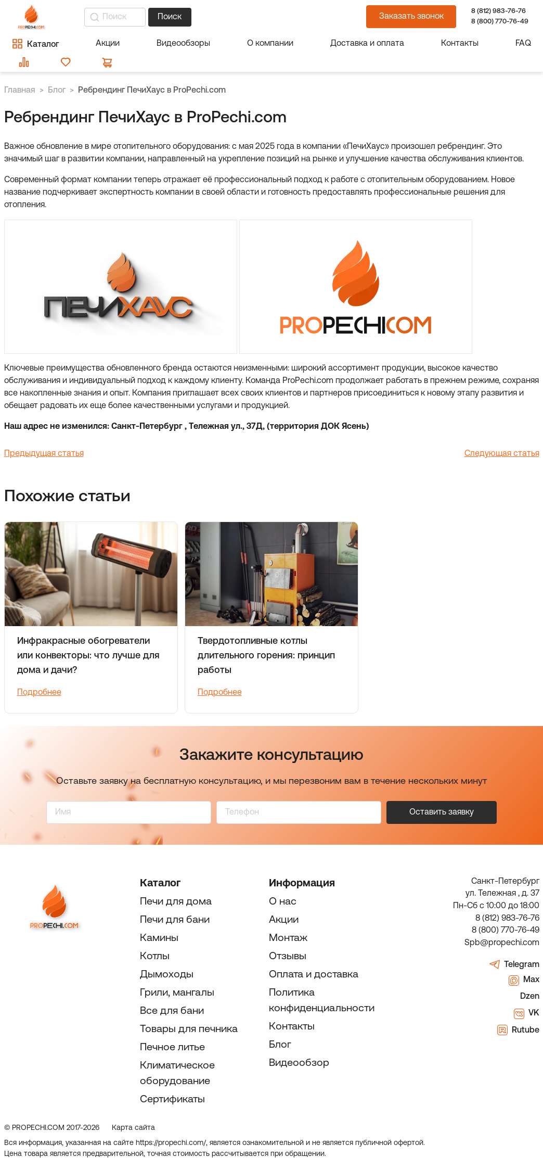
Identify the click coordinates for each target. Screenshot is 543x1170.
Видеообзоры (183, 44)
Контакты (460, 44)
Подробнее (39, 693)
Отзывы (287, 956)
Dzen (522, 997)
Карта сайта (133, 1128)
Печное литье (172, 1047)
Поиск (170, 17)
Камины (159, 938)
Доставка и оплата (367, 44)
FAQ (523, 44)
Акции (108, 44)
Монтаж (288, 938)
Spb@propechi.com (501, 943)
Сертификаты (172, 1100)
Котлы (155, 956)
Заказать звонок (411, 16)
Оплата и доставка (313, 975)
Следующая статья (501, 454)
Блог (280, 1045)
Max (524, 980)
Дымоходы (166, 975)
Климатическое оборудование (177, 1074)
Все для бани (172, 1011)
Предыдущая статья (44, 454)
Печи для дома (176, 902)
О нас (282, 902)
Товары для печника (189, 1029)
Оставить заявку (441, 812)
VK (526, 1014)
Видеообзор (299, 1063)
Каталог (160, 884)
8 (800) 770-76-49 (498, 21)
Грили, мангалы (177, 993)
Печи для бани (175, 920)
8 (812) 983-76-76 (498, 11)
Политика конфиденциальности (321, 1001)
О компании (270, 44)
